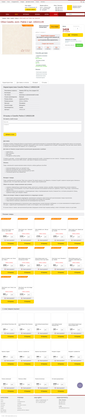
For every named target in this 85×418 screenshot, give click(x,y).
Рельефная (22, 103)
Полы (2, 400)
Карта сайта (3, 411)
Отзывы (44, 82)
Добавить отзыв (10, 134)
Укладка (22, 1)
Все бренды (3, 410)
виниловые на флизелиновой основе (29, 94)
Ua (83, 1)
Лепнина (3, 405)
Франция (21, 96)
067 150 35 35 (59, 7)
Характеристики (7, 82)
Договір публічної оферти (23, 410)
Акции (2, 408)
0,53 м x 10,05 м (23, 101)
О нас (8, 1)
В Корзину (75, 35)
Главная (3, 1)
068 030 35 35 (59, 10)
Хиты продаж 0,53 (34, 90)
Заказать (79, 45)
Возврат (35, 82)
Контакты (43, 1)
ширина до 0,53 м (23, 99)
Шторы (2, 406)
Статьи (37, 1)
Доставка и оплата (30, 1)
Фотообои (3, 403)
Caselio (21, 107)
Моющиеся (22, 105)
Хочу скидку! (54, 26)
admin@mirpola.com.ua (64, 407)
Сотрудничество (15, 1)
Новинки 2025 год (23, 90)
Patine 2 (21, 92)
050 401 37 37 (59, 9)
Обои (2, 401)
